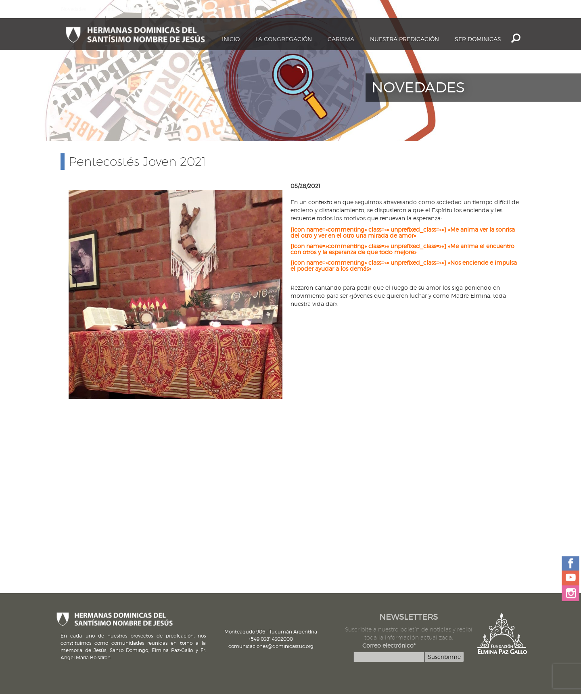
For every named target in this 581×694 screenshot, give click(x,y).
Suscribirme (444, 656)
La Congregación (283, 39)
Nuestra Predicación (404, 39)
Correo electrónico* (389, 645)
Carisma (341, 39)
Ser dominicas (478, 39)
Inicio (231, 39)
